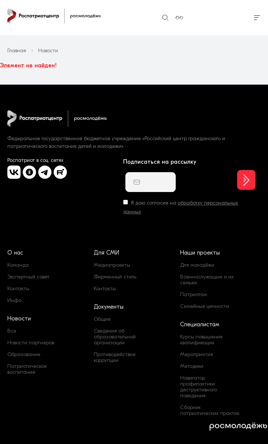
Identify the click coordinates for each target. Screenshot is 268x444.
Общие (102, 319)
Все (11, 331)
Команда (18, 265)
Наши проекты (200, 252)
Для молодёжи (197, 265)
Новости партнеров (30, 343)
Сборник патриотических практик (209, 410)
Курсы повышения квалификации (201, 340)
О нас (15, 252)
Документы (109, 306)
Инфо (14, 300)
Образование (23, 354)
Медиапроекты (112, 265)
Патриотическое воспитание (27, 369)
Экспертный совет (28, 277)
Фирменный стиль (115, 277)
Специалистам (199, 324)
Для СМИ (106, 252)
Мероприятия (196, 354)
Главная (16, 51)
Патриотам (193, 294)
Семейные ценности (204, 306)
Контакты (18, 288)
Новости (19, 318)
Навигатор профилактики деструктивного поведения (198, 387)
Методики (191, 366)
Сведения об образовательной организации (115, 337)
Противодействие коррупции (115, 357)
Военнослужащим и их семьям (207, 280)
